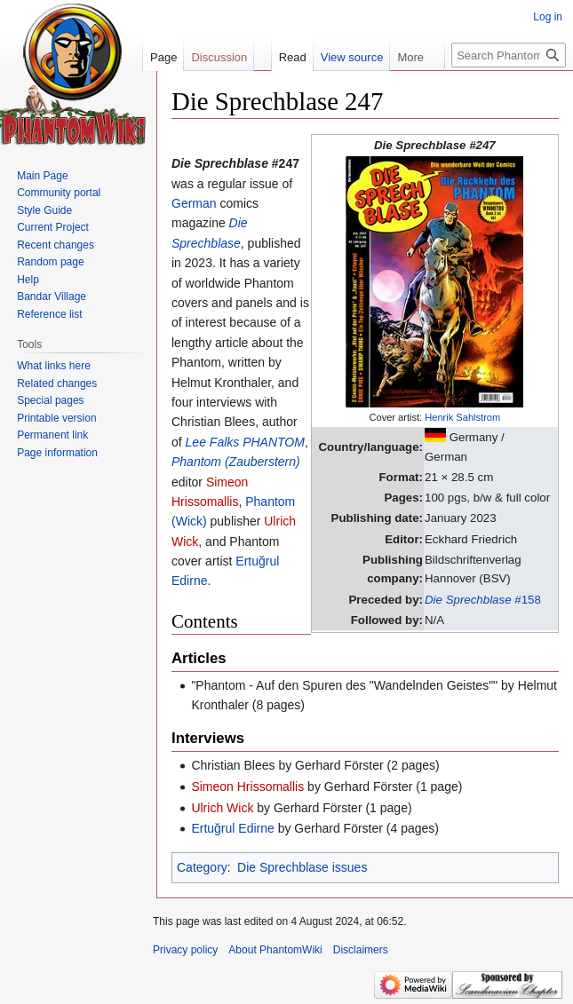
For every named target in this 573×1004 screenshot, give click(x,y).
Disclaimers (360, 950)
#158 (483, 599)
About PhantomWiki (275, 950)
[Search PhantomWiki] (508, 55)
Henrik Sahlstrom (462, 417)
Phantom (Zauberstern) (235, 462)
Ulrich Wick (222, 808)
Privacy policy (185, 950)
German (194, 203)
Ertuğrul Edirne (232, 828)
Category (202, 867)
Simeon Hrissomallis (247, 786)
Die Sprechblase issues (302, 867)
